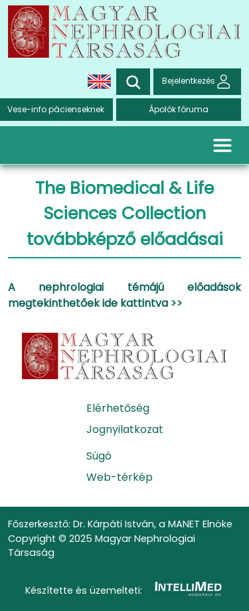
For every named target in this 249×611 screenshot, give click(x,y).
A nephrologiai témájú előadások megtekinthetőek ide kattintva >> (124, 295)
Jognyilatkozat (124, 429)
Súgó (99, 456)
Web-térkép (119, 477)
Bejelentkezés (197, 81)
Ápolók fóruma (178, 109)
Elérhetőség (117, 408)
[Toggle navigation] (222, 144)
